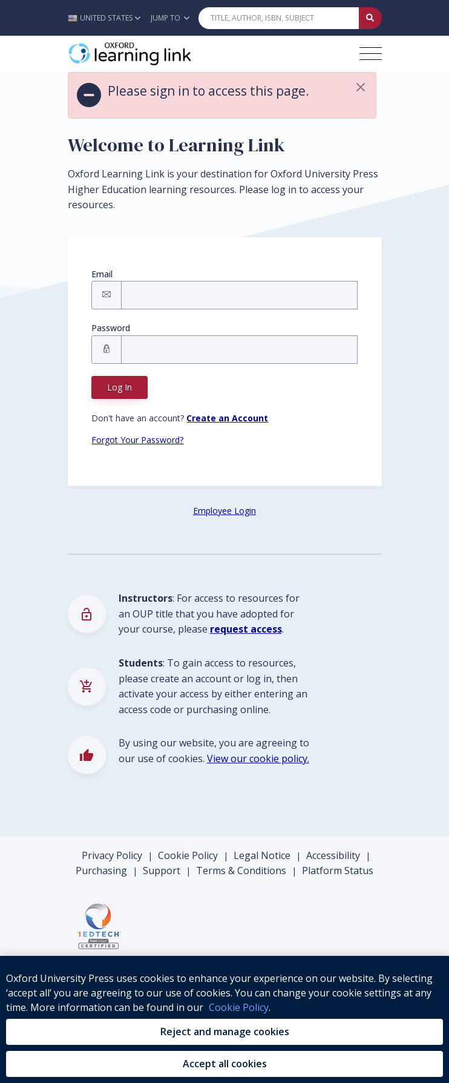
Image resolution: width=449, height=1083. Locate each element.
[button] (107, 18)
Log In (119, 387)
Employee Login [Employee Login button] (224, 510)
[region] (224, 1019)
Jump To (170, 18)
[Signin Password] (239, 349)
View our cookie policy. (258, 758)
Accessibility (333, 855)
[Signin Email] (239, 295)
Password (110, 328)
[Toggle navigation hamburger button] (370, 53)
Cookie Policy (188, 855)
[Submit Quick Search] (370, 18)
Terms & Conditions (241, 870)
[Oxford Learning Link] (158, 54)
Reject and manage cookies (224, 1031)
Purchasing (101, 870)
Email (102, 274)
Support (161, 870)
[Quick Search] (278, 18)
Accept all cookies (225, 1063)
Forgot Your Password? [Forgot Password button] (137, 440)
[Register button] (227, 418)
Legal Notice (262, 855)
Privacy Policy (112, 855)
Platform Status (337, 870)
